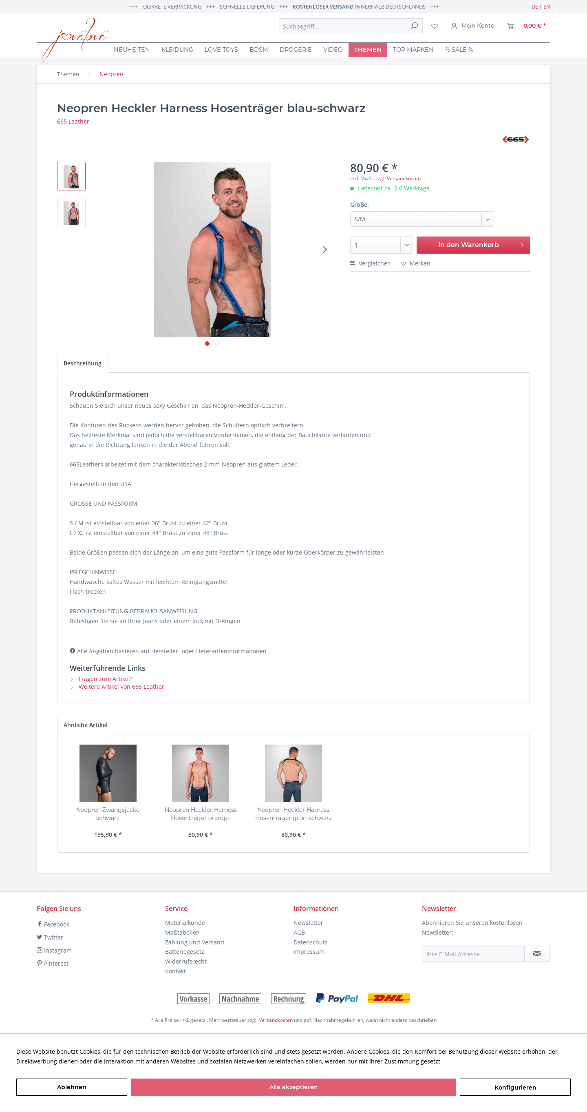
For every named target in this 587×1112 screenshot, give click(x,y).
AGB (299, 932)
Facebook (53, 924)
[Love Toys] (221, 50)
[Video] (333, 50)
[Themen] (368, 50)
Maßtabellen (182, 932)
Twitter (50, 937)
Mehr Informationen (471, 1061)
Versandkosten (276, 1020)
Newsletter (308, 922)
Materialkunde (185, 922)
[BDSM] (259, 50)
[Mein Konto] (472, 26)
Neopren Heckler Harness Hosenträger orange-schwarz (201, 814)
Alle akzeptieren (293, 1087)
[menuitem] (351, 26)
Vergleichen (370, 263)
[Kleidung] (177, 50)
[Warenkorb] (526, 26)
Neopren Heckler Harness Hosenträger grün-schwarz (293, 814)
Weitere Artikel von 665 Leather (117, 686)
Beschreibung (83, 363)
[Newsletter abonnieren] (537, 954)
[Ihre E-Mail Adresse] (473, 954)
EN (546, 6)
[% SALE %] (459, 50)
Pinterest (52, 963)
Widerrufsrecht (186, 961)
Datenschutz (311, 942)
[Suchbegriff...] (351, 26)
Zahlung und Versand (194, 942)
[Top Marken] (413, 50)
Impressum (309, 951)
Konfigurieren (515, 1087)
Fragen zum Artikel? (101, 679)
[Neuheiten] (132, 50)
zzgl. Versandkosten (398, 178)
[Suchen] (414, 26)
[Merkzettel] (434, 26)
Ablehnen (71, 1087)
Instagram (54, 950)
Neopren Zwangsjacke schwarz (107, 814)
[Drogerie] (296, 50)
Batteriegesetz (184, 951)
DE (535, 6)
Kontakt (175, 971)
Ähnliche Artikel (86, 725)
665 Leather (73, 121)
